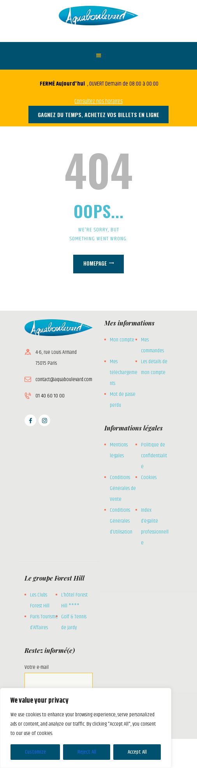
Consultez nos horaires (98, 101)
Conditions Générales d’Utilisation (121, 521)
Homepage (95, 263)
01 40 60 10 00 (50, 396)
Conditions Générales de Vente (123, 488)
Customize (35, 752)
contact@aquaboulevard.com (63, 379)
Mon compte (122, 340)
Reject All (86, 752)
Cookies (149, 477)
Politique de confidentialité (154, 456)
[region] (85, 728)
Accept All (137, 752)
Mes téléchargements (123, 372)
